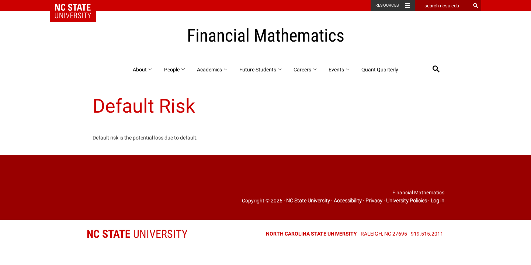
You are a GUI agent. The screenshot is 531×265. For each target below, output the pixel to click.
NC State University (308, 201)
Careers (305, 70)
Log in (437, 201)
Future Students (260, 70)
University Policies (406, 201)
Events (339, 70)
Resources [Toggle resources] (387, 5)
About (143, 70)
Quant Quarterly (379, 70)
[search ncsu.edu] (442, 5)
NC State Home (77, 5)
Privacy (373, 201)
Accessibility (348, 201)
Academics (212, 70)
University (137, 233)
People (175, 70)
